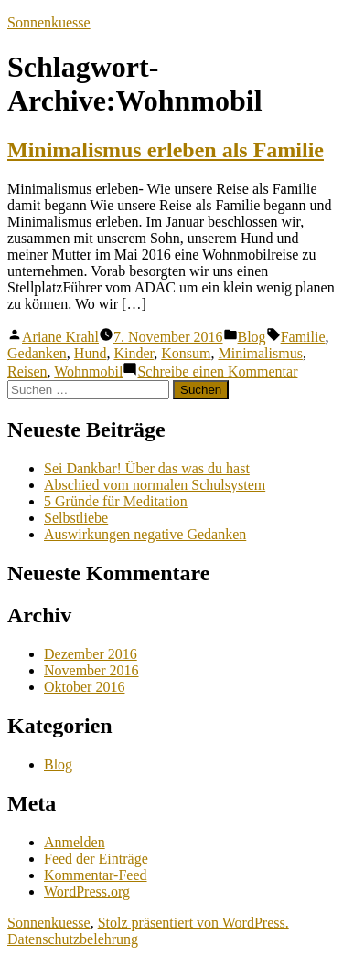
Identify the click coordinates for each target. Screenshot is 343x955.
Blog (252, 337)
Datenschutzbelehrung (72, 939)
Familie (303, 337)
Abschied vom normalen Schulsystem (154, 485)
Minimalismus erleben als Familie (165, 150)
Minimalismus (260, 353)
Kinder (133, 353)
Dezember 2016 (90, 654)
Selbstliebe (76, 517)
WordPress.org (87, 891)
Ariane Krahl (60, 337)
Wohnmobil (88, 371)
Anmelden (74, 842)
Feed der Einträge (96, 858)
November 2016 (91, 670)
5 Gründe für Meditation (116, 501)
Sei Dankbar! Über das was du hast (147, 468)
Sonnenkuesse (49, 22)
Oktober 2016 (84, 687)
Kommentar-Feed (95, 875)
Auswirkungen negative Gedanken (145, 534)
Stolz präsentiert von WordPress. (193, 922)
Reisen (27, 371)
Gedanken (37, 353)
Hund (90, 353)
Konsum (185, 353)
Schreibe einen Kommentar (217, 371)
